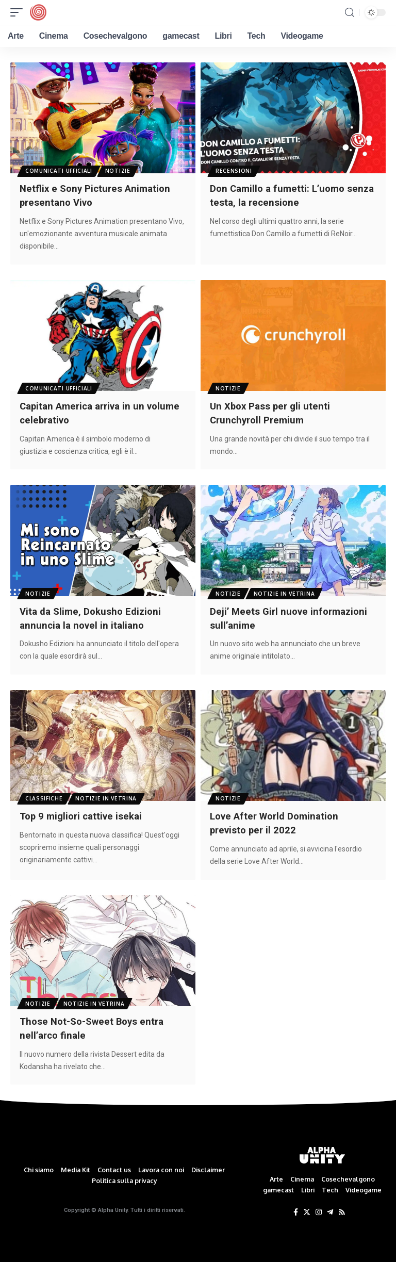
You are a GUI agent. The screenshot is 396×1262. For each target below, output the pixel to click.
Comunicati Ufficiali (59, 170)
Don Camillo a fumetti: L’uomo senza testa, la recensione (281, 195)
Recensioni (234, 170)
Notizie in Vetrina (286, 591)
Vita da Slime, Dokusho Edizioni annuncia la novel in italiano (94, 616)
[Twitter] (307, 1208)
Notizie (119, 170)
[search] (349, 13)
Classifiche (44, 795)
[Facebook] (296, 1208)
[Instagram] (318, 1208)
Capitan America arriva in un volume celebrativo (86, 411)
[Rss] (342, 1208)
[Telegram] (330, 1208)
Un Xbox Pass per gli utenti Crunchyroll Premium (273, 411)
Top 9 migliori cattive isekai (84, 813)
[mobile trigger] (19, 12)
